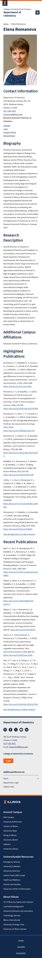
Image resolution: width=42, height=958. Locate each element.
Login (8, 760)
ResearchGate (9, 135)
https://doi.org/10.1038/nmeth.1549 (18, 474)
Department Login (11, 782)
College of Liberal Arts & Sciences (17, 9)
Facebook (10, 729)
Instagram (5, 729)
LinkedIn (6, 125)
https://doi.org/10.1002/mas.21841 (18, 655)
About (5, 778)
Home (6, 24)
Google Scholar (9, 132)
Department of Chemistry (12, 14)
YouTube (21, 729)
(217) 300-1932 (9, 111)
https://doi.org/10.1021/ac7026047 (17, 529)
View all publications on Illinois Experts (19, 534)
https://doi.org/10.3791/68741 (23, 629)
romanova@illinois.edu (12, 114)
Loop (5, 129)
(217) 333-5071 (9, 743)
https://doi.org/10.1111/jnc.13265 (17, 386)
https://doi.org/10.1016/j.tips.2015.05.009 (20, 408)
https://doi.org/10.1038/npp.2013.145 (18, 430)
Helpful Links (8, 786)
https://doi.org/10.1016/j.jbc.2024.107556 (20, 704)
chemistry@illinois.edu (18, 747)
